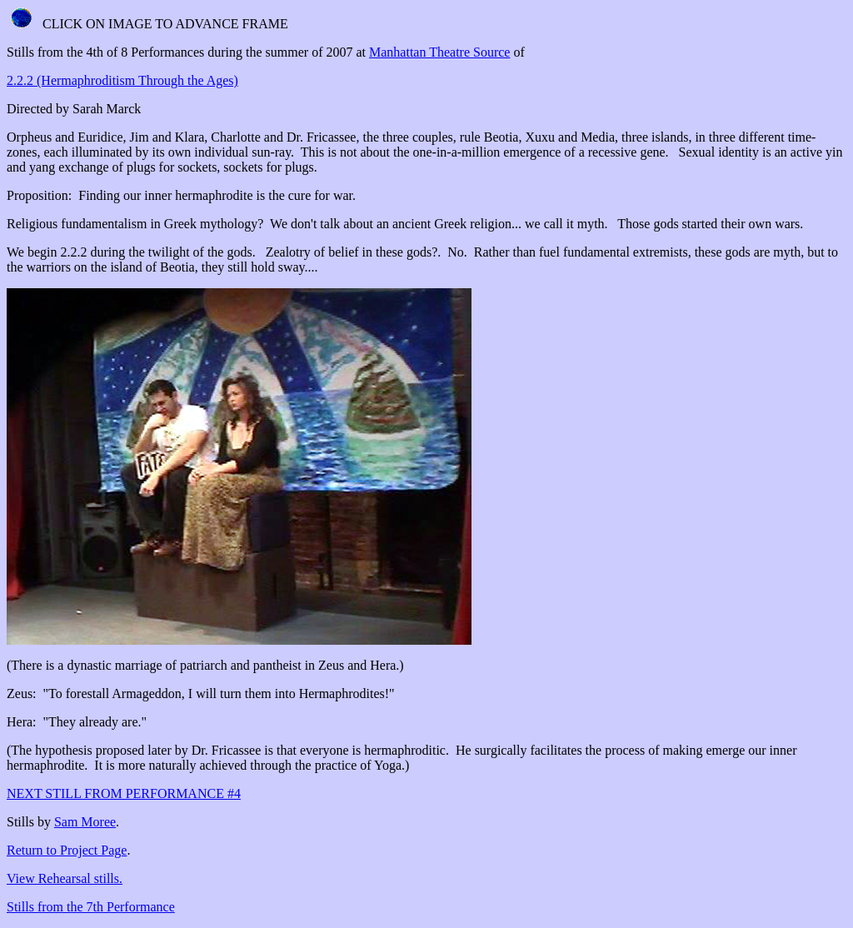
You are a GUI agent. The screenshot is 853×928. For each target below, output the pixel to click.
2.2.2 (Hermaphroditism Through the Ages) (122, 80)
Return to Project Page (67, 850)
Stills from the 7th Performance (91, 907)
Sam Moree (85, 822)
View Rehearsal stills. (64, 878)
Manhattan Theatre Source (439, 52)
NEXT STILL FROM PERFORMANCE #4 (124, 793)
